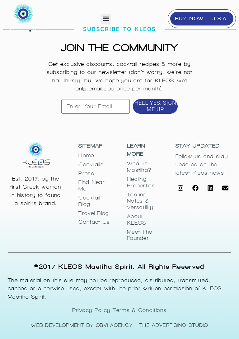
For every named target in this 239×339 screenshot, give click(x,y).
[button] (106, 19)
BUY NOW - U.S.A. (201, 18)
